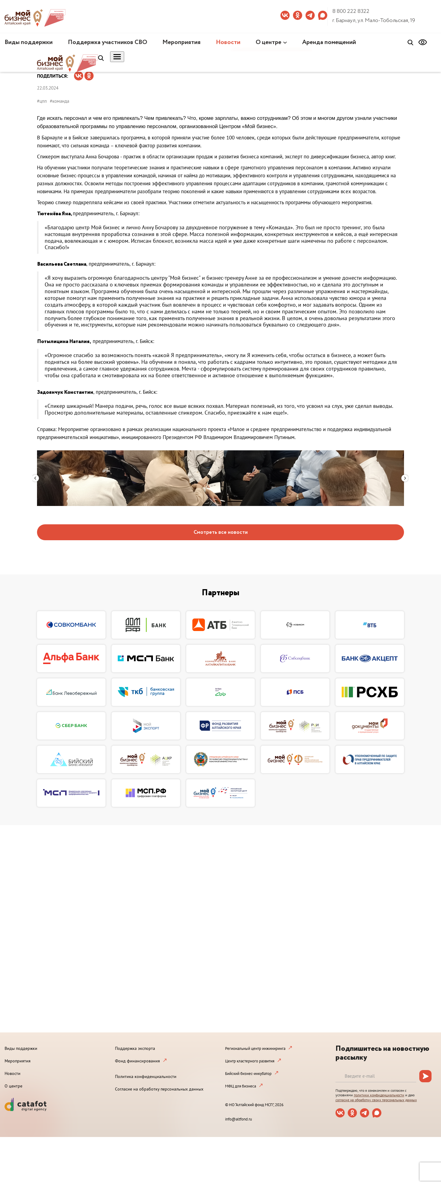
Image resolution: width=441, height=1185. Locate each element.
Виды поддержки (29, 42)
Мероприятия (181, 42)
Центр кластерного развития (249, 1061)
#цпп (42, 101)
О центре (268, 42)
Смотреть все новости (221, 532)
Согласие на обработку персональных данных (159, 1089)
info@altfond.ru (238, 1119)
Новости (228, 42)
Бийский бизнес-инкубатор (248, 1073)
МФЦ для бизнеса (240, 1086)
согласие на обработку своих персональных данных (376, 1100)
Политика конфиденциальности (145, 1076)
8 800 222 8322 (350, 11)
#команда (59, 101)
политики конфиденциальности (379, 1095)
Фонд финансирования (137, 1061)
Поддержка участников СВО (107, 42)
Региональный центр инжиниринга (255, 1048)
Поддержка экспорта (135, 1048)
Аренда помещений (329, 42)
